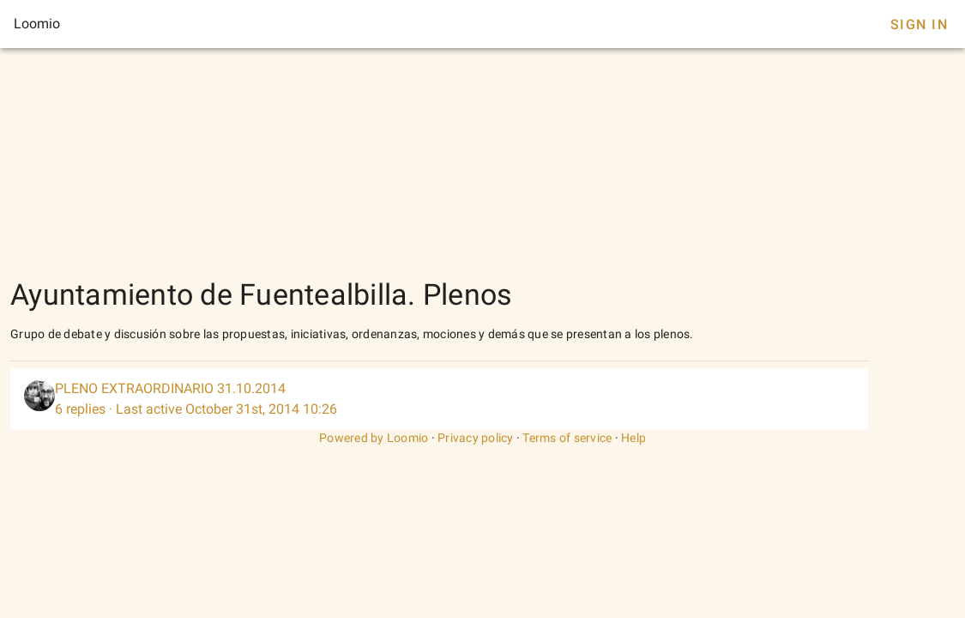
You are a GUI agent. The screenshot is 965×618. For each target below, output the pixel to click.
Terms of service (567, 438)
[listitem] (439, 399)
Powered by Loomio (373, 438)
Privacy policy (475, 438)
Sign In (919, 24)
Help (633, 438)
